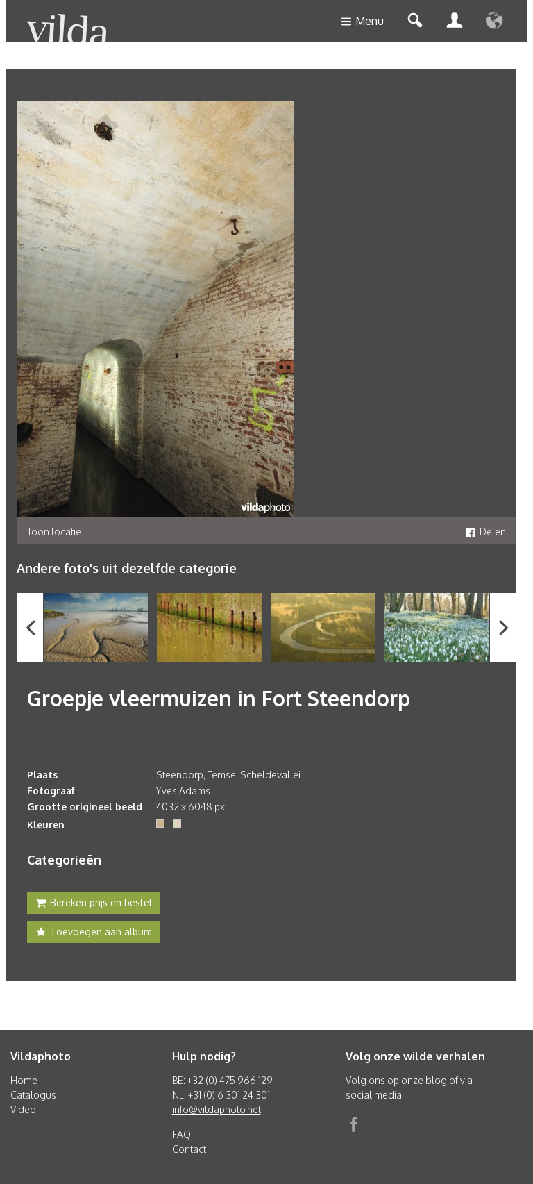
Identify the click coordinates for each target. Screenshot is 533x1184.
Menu (362, 22)
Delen (485, 531)
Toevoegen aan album (93, 933)
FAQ (181, 1134)
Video (23, 1109)
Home (23, 1080)
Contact (189, 1149)
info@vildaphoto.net (216, 1109)
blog (436, 1080)
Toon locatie (54, 531)
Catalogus (33, 1095)
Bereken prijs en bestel (93, 904)
